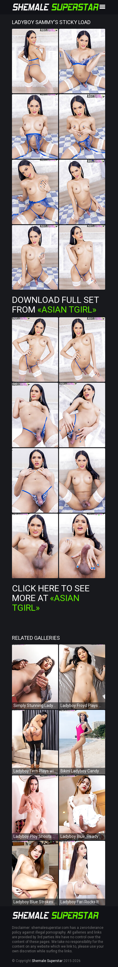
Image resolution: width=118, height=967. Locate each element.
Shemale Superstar (47, 961)
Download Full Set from (55, 305)
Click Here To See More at (51, 598)
